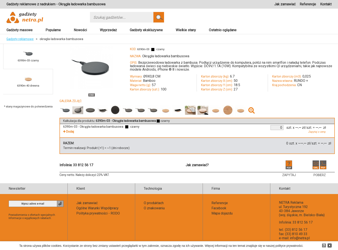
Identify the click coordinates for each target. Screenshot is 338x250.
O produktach (154, 203)
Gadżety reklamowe (20, 39)
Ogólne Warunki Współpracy (97, 208)
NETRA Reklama (291, 202)
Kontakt (326, 4)
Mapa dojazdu (222, 213)
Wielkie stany (186, 30)
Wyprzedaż (108, 30)
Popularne (53, 30)
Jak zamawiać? (197, 165)
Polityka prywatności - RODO (98, 213)
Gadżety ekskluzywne (146, 30)
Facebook (218, 208)
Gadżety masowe (19, 30)
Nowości (80, 30)
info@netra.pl (300, 238)
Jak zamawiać (285, 4)
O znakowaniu (154, 208)
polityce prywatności (288, 245)
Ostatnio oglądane (222, 30)
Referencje (308, 4)
